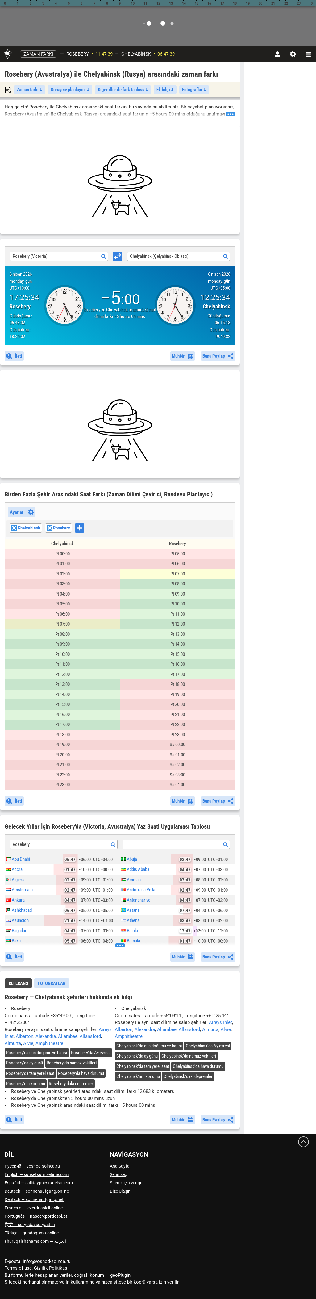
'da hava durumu (81, 1073)
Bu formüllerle (19, 1275)
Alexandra (45, 1036)
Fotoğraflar (194, 89)
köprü (139, 1282)
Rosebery (77, 54)
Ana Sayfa (120, 1166)
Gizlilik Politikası (51, 1268)
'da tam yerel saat (30, 1073)
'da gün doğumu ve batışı (36, 1052)
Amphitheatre (49, 1043)
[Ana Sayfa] (7, 54)
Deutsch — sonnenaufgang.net (34, 1199)
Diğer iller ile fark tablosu (123, 89)
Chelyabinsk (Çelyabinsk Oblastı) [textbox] (159, 256)
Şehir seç (118, 1174)
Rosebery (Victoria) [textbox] (30, 256)
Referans (18, 983)
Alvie (28, 1043)
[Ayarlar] (293, 54)
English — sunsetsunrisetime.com (37, 1174)
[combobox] (59, 256)
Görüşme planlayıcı (70, 89)
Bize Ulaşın (120, 1191)
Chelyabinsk (136, 54)
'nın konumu (25, 1083)
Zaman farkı (38, 54)
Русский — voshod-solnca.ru (32, 1166)
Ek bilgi (165, 89)
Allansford (90, 1036)
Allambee (67, 1036)
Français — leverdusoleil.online (34, 1207)
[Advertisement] (120, 186)
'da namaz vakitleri (72, 1063)
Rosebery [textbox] (21, 844)
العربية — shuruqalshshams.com (35, 1241)
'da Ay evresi (90, 1052)
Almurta (13, 1043)
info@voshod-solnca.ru (46, 1261)
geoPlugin (120, 1275)
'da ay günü (24, 1063)
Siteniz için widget (127, 1182)
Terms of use (18, 1268)
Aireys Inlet (220, 1022)
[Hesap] (277, 54)
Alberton (24, 1036)
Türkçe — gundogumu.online (32, 1232)
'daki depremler (71, 1083)
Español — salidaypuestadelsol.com (39, 1182)
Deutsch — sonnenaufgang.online (37, 1191)
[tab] (18, 983)
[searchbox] (86, 528)
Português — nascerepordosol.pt (36, 1216)
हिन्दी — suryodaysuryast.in (30, 1224)
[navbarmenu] (308, 54)
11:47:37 (104, 54)
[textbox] (176, 844)
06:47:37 (166, 54)
